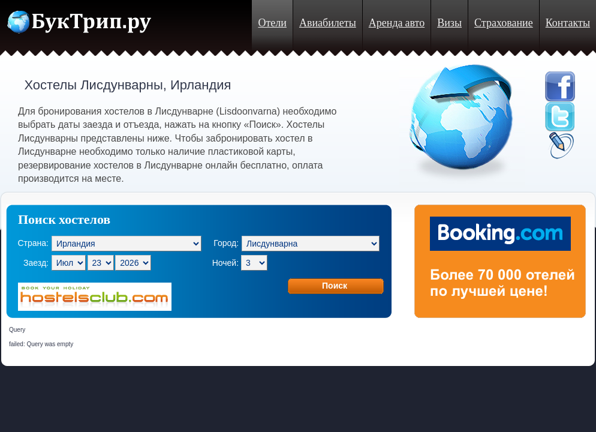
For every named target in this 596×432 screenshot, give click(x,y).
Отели (272, 23)
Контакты (568, 23)
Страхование (503, 23)
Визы (449, 23)
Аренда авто (397, 23)
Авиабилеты (327, 23)
